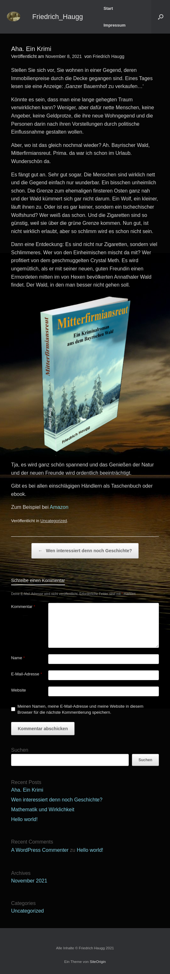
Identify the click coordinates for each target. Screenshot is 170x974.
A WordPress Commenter (40, 850)
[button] (160, 17)
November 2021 (29, 880)
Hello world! (24, 819)
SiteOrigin (98, 962)
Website (18, 690)
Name (18, 657)
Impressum (114, 25)
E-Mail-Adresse (26, 674)
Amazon (58, 507)
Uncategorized (53, 520)
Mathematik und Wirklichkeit (42, 809)
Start (108, 8)
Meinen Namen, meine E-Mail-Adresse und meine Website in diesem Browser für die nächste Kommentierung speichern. (80, 709)
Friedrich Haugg (108, 56)
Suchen (19, 750)
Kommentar (23, 606)
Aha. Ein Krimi (27, 790)
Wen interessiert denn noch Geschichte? (85, 550)
